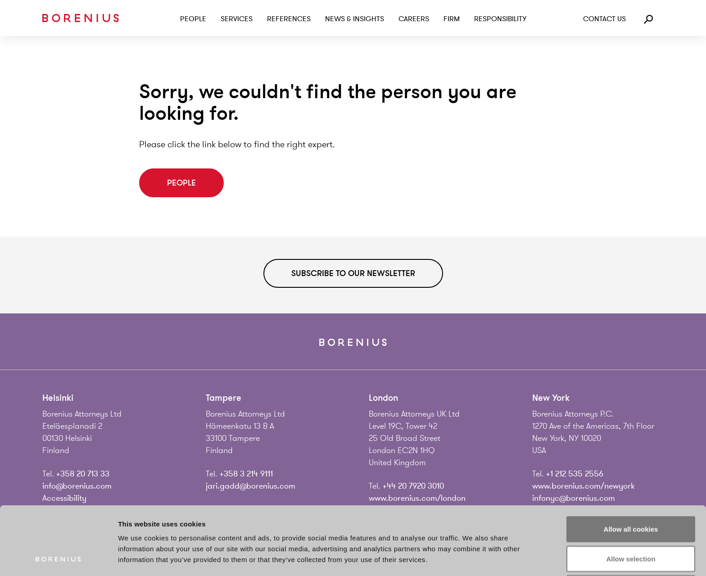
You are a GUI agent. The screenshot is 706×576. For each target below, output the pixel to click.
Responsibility (500, 19)
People (193, 19)
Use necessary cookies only (631, 524)
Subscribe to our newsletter (353, 273)
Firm (452, 19)
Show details (472, 558)
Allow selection (630, 495)
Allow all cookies (631, 465)
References (289, 19)
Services (237, 19)
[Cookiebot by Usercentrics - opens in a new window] (58, 558)
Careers (413, 19)
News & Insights (354, 19)
